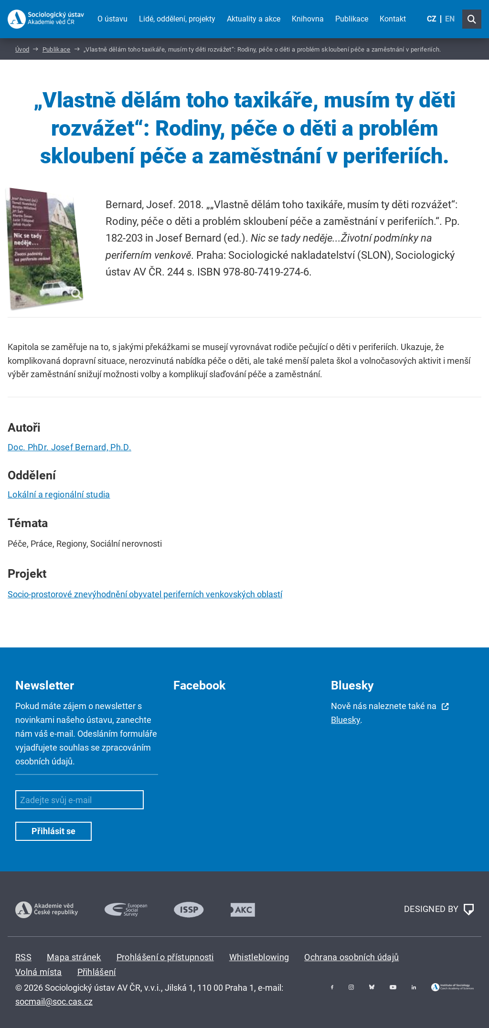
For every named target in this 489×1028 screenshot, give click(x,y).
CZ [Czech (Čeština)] (431, 18)
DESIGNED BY (439, 909)
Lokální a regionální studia (59, 494)
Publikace (351, 18)
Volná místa (38, 972)
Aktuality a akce (253, 18)
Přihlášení (96, 972)
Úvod (22, 49)
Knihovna (308, 18)
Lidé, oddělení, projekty (177, 18)
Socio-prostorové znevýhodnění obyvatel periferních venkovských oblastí (145, 594)
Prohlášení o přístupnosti (165, 957)
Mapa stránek (74, 957)
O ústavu (112, 18)
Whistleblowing (259, 957)
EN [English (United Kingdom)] (450, 18)
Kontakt (393, 18)
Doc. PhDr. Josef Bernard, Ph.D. (69, 447)
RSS (23, 957)
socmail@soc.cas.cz (54, 1001)
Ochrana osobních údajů (351, 957)
